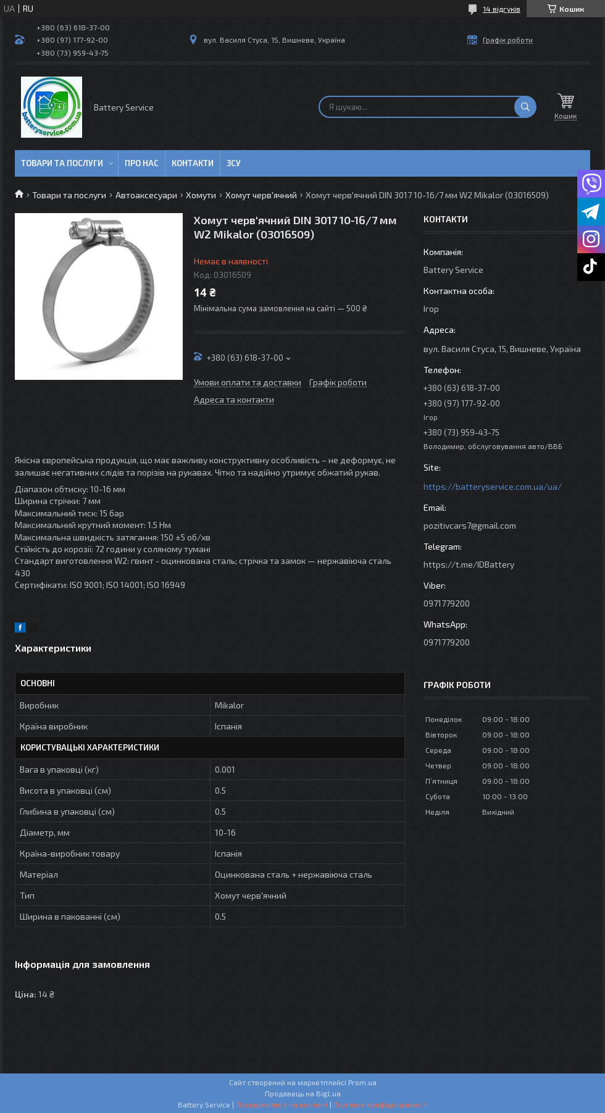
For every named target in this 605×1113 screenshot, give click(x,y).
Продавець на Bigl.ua (303, 1093)
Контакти (193, 163)
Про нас (142, 163)
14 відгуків (501, 8)
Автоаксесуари (146, 195)
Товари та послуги (62, 163)
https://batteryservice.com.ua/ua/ (493, 486)
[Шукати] (525, 107)
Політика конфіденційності (380, 1104)
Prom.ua (362, 1082)
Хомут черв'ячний (261, 195)
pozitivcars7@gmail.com (470, 525)
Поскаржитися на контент (282, 1104)
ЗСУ (234, 163)
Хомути (201, 195)
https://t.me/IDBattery (469, 564)
